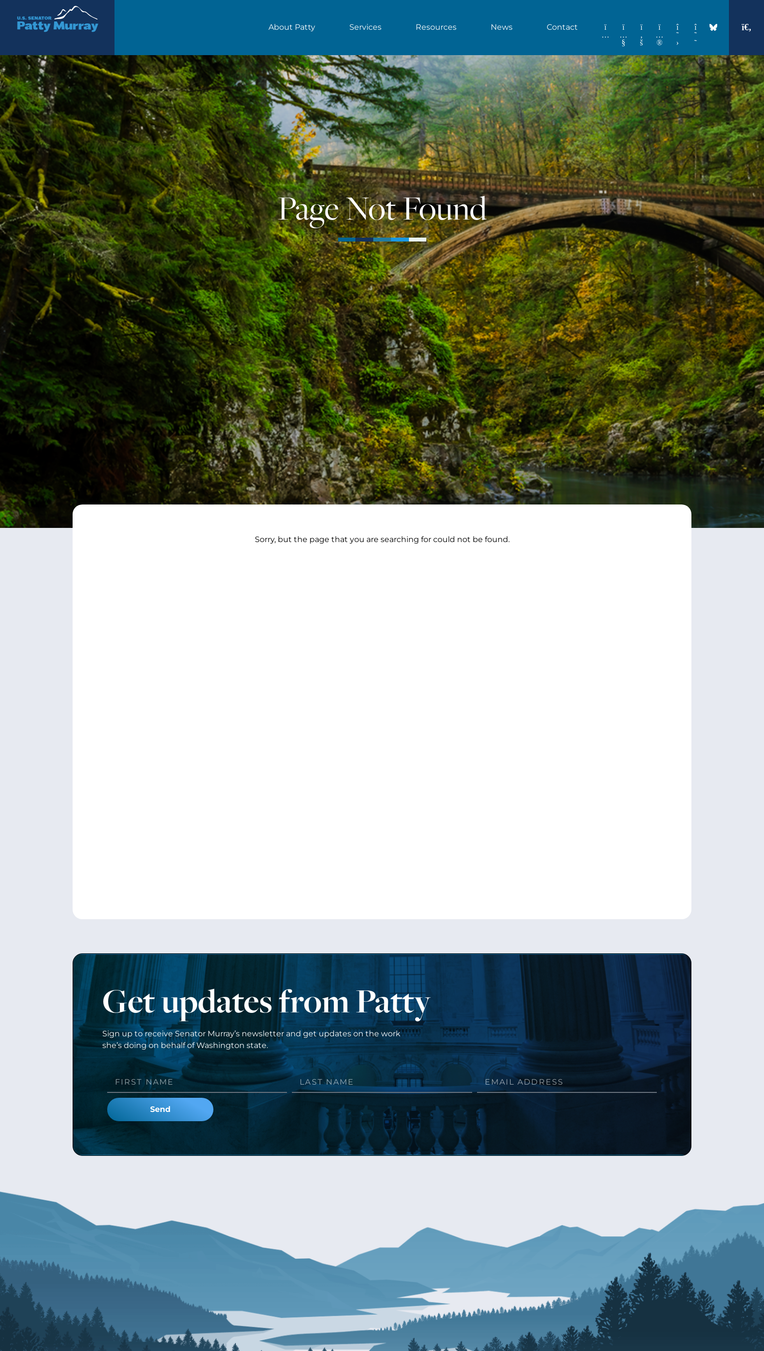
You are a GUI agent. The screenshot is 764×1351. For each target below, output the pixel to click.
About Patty (294, 27)
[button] (746, 27)
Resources (438, 27)
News (504, 27)
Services (367, 27)
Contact (565, 27)
